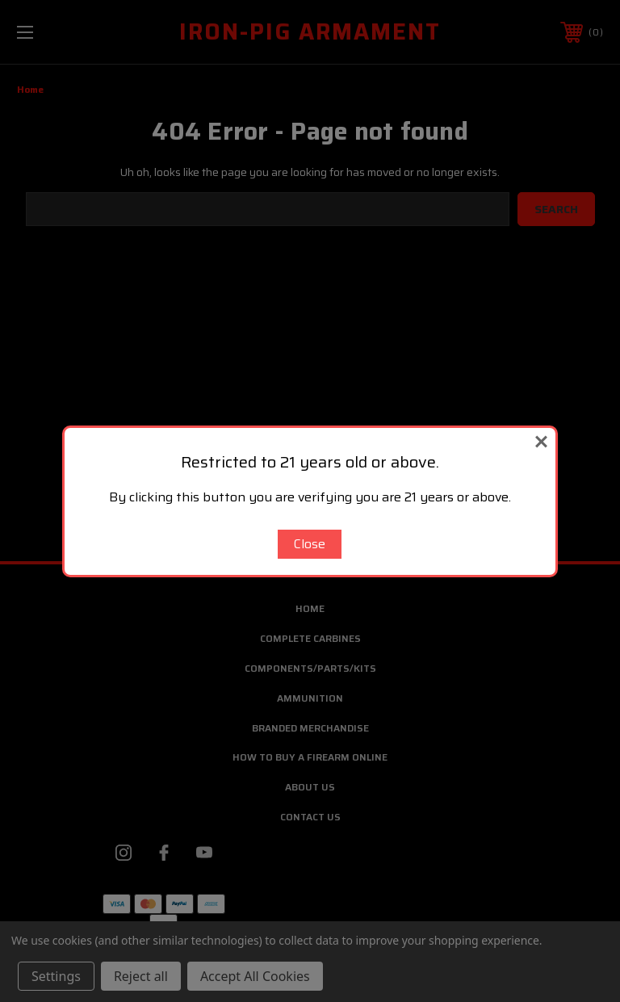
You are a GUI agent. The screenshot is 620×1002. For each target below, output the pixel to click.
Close (309, 544)
